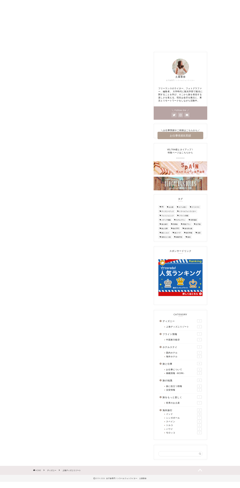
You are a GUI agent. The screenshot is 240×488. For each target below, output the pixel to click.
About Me (66, 47)
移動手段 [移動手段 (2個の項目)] (179, 241)
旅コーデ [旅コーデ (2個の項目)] (177, 237)
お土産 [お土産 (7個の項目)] (171, 212)
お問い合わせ (86, 47)
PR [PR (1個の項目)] (162, 212)
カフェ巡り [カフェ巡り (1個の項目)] (182, 212)
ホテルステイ (170, 47)
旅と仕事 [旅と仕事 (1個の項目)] (164, 233)
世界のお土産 (184, 407)
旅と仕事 (182, 368)
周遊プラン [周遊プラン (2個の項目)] (187, 229)
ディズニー (133, 47)
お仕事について (184, 374)
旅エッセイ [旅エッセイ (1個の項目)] (165, 237)
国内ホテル (184, 357)
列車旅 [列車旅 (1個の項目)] (175, 229)
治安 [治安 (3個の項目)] (199, 237)
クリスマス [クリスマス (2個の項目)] (195, 212)
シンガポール (184, 422)
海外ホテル (184, 361)
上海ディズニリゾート (184, 331)
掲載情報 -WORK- (110, 47)
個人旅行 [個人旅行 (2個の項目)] (164, 229)
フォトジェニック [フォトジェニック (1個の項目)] (167, 220)
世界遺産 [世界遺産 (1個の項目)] (194, 224)
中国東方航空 (184, 344)
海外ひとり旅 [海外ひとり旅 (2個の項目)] (166, 241)
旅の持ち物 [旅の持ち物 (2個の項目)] (188, 233)
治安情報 (184, 394)
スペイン (184, 426)
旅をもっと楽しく (182, 401)
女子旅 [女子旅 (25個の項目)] (198, 229)
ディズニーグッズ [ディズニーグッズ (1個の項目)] (167, 216)
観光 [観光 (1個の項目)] (189, 241)
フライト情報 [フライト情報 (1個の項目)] (183, 220)
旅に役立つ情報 (184, 390)
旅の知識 (189, 47)
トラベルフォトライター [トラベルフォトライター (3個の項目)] (187, 216)
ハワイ (184, 433)
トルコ (184, 429)
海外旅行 (151, 47)
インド (184, 418)
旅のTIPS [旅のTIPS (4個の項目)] (176, 233)
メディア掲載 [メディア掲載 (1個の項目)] (166, 224)
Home (49, 47)
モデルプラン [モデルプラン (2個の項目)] (180, 224)
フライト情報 (182, 338)
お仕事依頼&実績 (180, 140)
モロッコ (184, 437)
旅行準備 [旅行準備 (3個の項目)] (189, 237)
